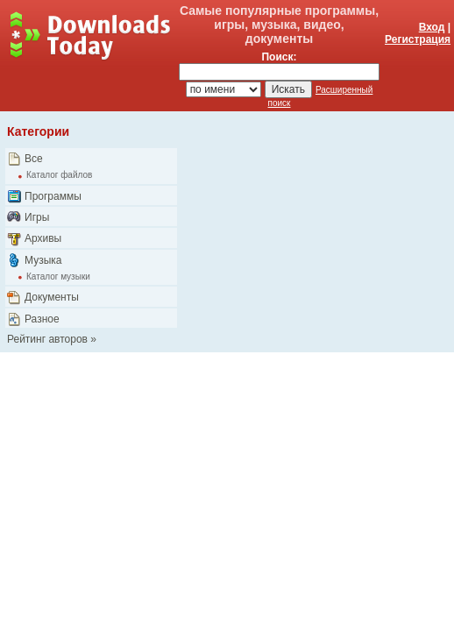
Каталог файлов (59, 175)
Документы (52, 297)
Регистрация (417, 39)
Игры (37, 217)
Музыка (43, 260)
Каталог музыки (58, 276)
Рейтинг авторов (47, 339)
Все (34, 158)
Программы (53, 196)
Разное (42, 319)
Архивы (43, 238)
